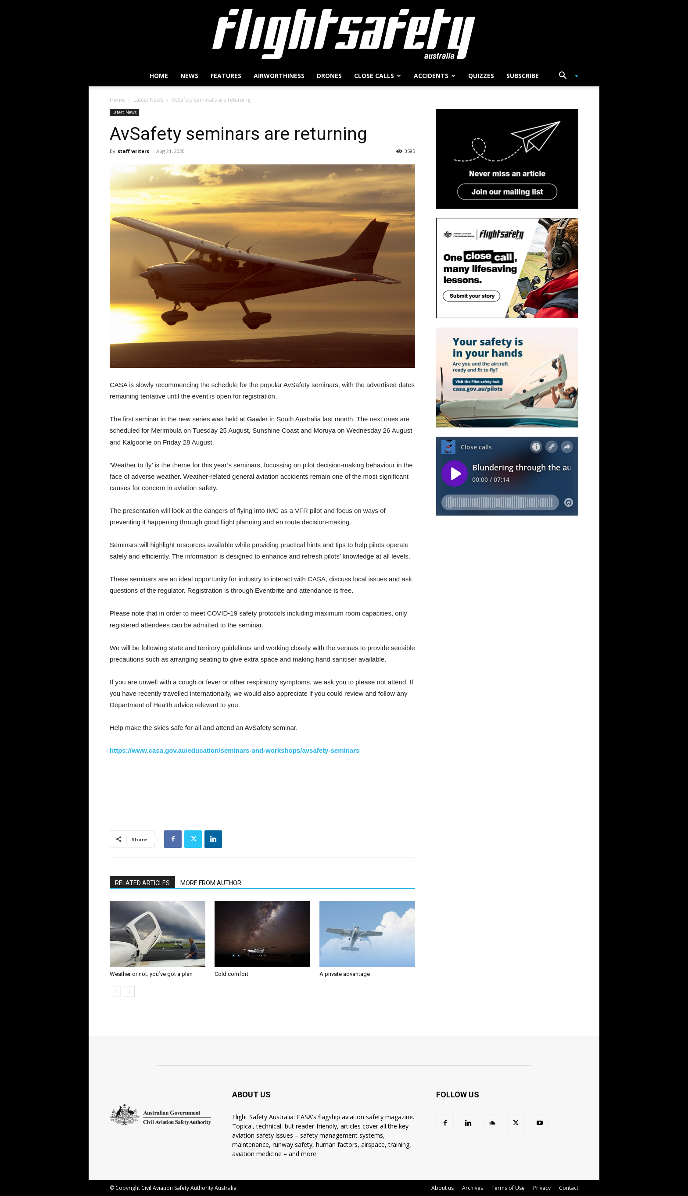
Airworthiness (279, 75)
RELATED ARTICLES (142, 882)
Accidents (434, 75)
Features (226, 75)
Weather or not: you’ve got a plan (151, 974)
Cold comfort (231, 974)
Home (159, 75)
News (189, 75)
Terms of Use (508, 1188)
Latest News (148, 99)
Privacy (542, 1188)
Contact (568, 1188)
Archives (472, 1188)
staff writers (133, 151)
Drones (329, 75)
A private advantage (344, 974)
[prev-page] (115, 991)
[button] (565, 76)
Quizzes (481, 75)
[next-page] (129, 991)
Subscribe (522, 75)
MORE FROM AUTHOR (210, 882)
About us (442, 1188)
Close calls (377, 75)
